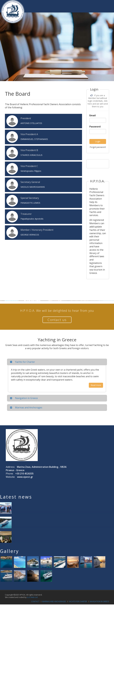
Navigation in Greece (99, 601)
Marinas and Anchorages (54, 601)
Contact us (57, 319)
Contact (35, 601)
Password (95, 126)
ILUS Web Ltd (32, 597)
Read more (96, 385)
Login (97, 141)
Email (92, 115)
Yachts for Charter (78, 601)
